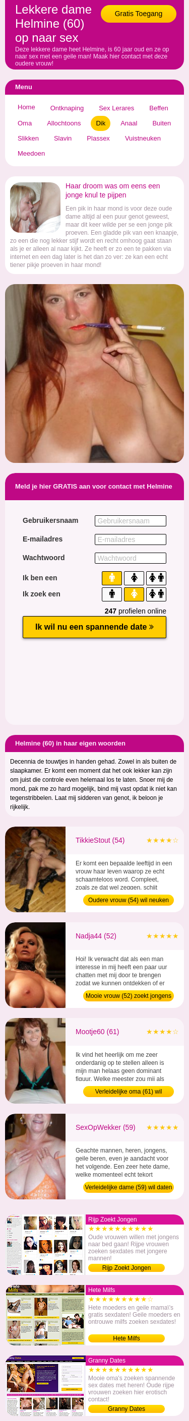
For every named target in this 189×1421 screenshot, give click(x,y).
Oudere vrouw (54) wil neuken (128, 900)
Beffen (158, 108)
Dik (100, 123)
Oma (25, 123)
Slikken (28, 138)
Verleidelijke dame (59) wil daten (128, 1187)
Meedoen (31, 153)
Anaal (128, 123)
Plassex (98, 138)
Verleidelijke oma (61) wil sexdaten (128, 1092)
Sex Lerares (116, 108)
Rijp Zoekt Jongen (126, 1267)
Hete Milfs (126, 1338)
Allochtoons (64, 123)
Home (26, 107)
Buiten (161, 123)
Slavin (63, 138)
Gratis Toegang (139, 14)
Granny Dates (126, 1408)
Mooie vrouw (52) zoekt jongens (128, 995)
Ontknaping (67, 108)
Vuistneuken (143, 138)
